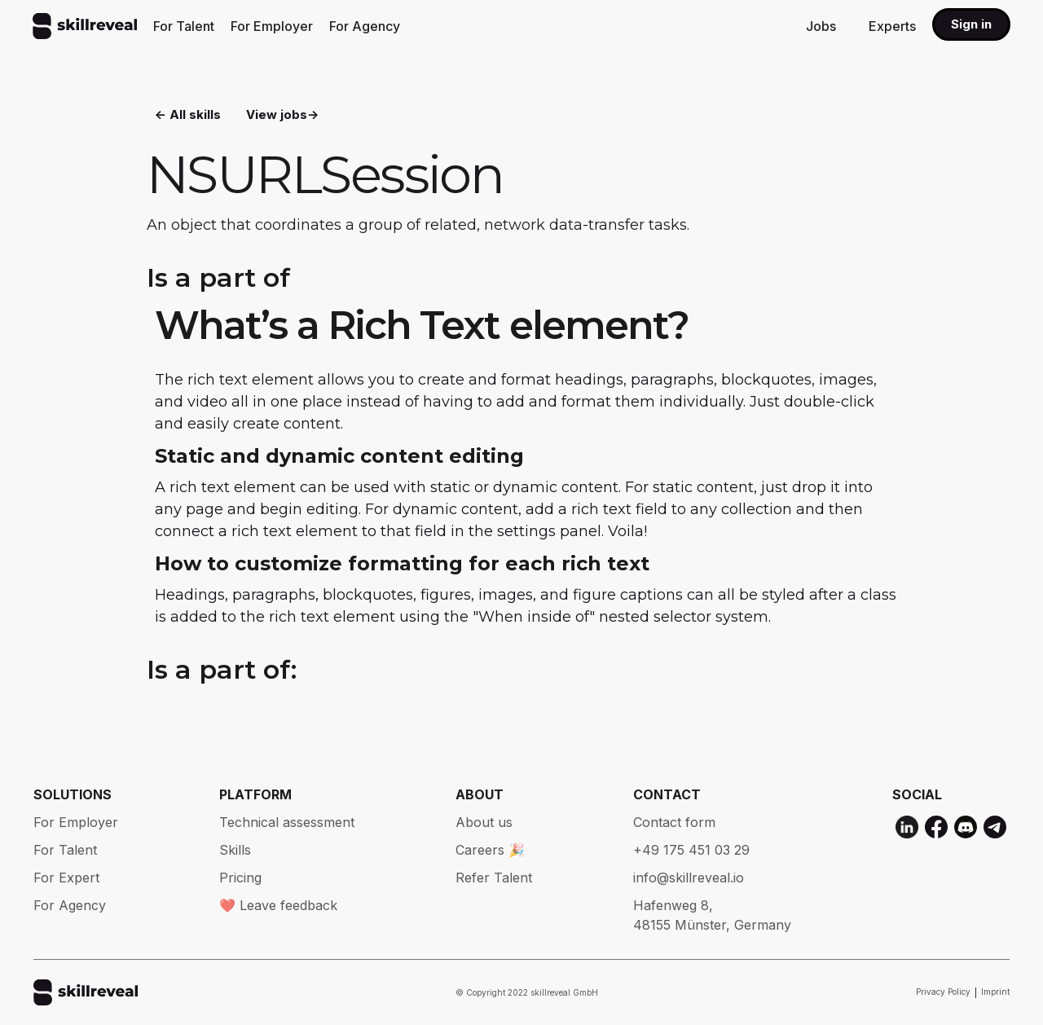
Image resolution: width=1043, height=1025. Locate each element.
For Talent (183, 26)
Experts (892, 26)
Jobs (821, 26)
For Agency (364, 26)
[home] (85, 26)
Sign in (971, 24)
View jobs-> (282, 114)
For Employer (272, 26)
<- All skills (188, 114)
